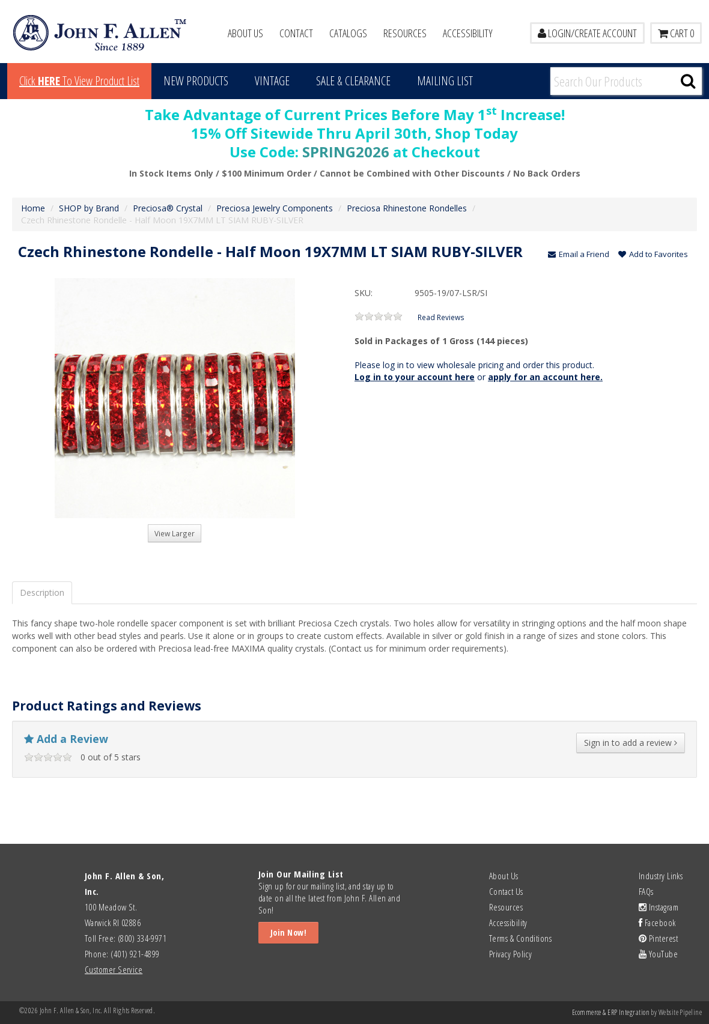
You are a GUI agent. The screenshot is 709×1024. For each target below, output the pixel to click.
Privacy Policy (510, 954)
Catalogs (348, 33)
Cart (676, 33)
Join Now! (288, 932)
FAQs (646, 891)
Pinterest (658, 938)
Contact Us (506, 891)
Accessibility (468, 33)
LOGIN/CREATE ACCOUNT (587, 33)
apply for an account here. (545, 377)
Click (79, 81)
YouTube (658, 954)
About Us (245, 33)
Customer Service (113, 969)
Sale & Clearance (353, 81)
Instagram (658, 907)
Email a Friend (578, 254)
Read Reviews (441, 317)
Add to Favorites (653, 254)
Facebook (657, 922)
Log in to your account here (414, 377)
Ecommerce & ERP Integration (611, 1012)
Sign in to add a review (630, 742)
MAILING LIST (445, 81)
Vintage (272, 81)
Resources (405, 33)
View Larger (174, 533)
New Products (195, 81)
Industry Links (661, 876)
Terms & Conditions (520, 938)
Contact (296, 33)
